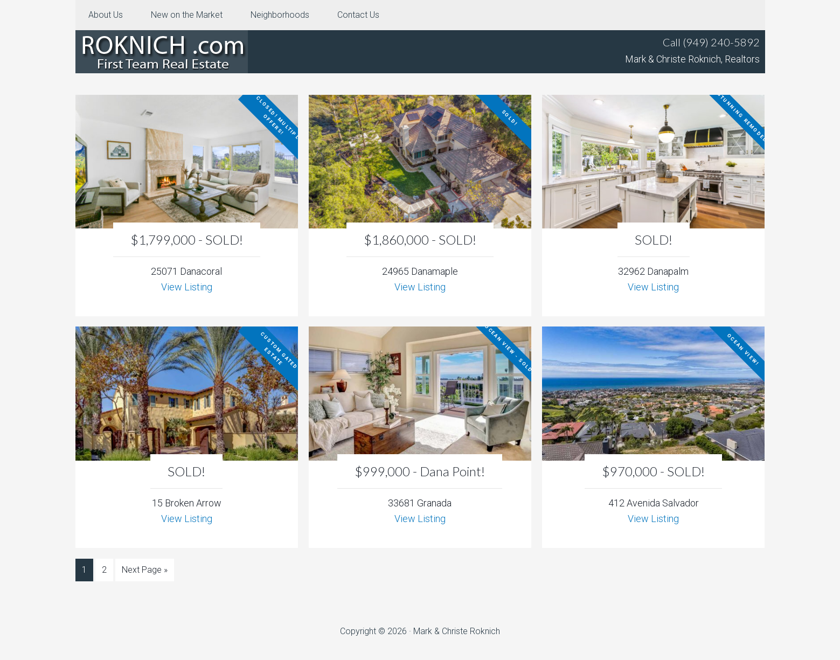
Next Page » (145, 570)
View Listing (186, 287)
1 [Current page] (84, 570)
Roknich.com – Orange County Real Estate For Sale (161, 51)
